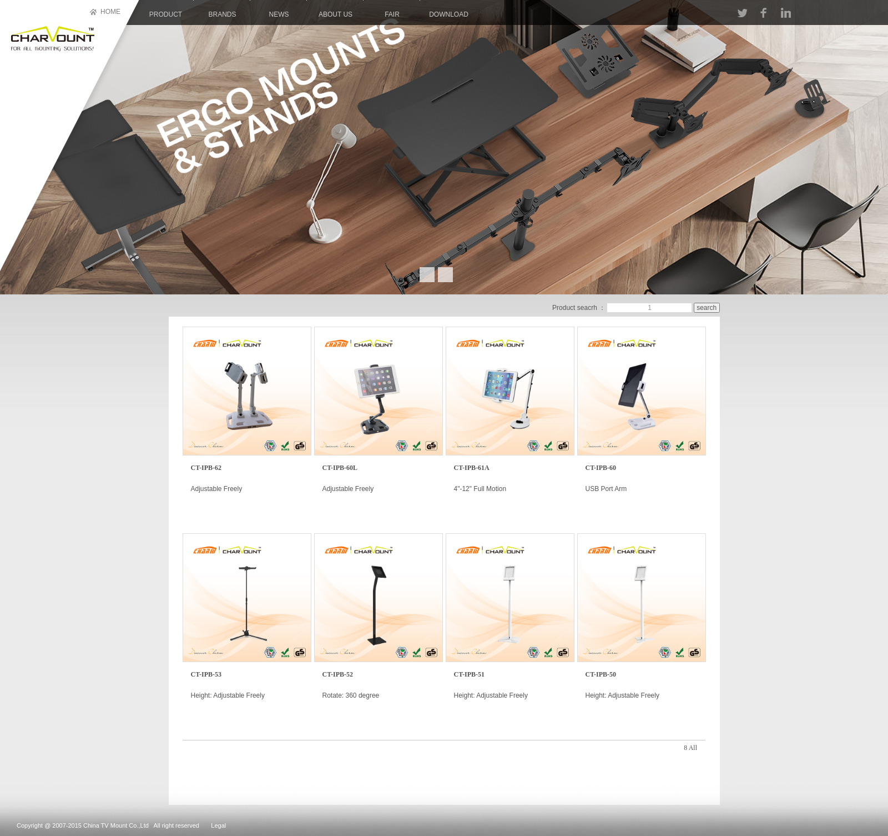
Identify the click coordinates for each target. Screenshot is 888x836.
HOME (110, 12)
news (279, 14)
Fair (392, 14)
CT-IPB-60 (601, 468)
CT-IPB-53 (206, 674)
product (165, 14)
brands (222, 14)
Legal (218, 825)
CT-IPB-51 (469, 674)
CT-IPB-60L (340, 468)
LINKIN (785, 13)
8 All (690, 748)
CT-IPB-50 (601, 674)
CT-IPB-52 (338, 674)
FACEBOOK (763, 13)
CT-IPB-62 (206, 468)
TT (742, 13)
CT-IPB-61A (472, 468)
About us (335, 14)
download (448, 14)
